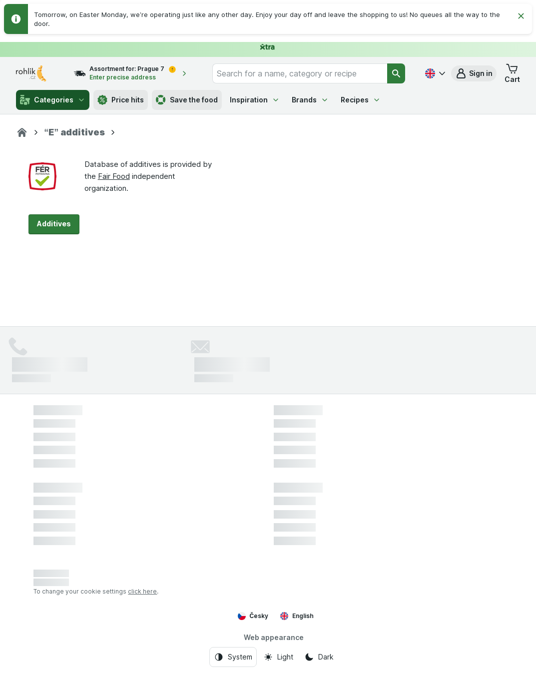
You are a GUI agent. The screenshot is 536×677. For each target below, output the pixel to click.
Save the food (187, 100)
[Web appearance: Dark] (319, 657)
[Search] (396, 73)
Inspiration (255, 99)
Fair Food (114, 176)
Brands (310, 99)
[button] (474, 73)
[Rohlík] (22, 132)
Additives (54, 223)
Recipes (361, 99)
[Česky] (434, 73)
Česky (253, 616)
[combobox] (299, 73)
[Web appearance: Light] (278, 657)
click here (142, 591)
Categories (52, 100)
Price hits (120, 100)
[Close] (521, 16)
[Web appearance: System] (233, 657)
